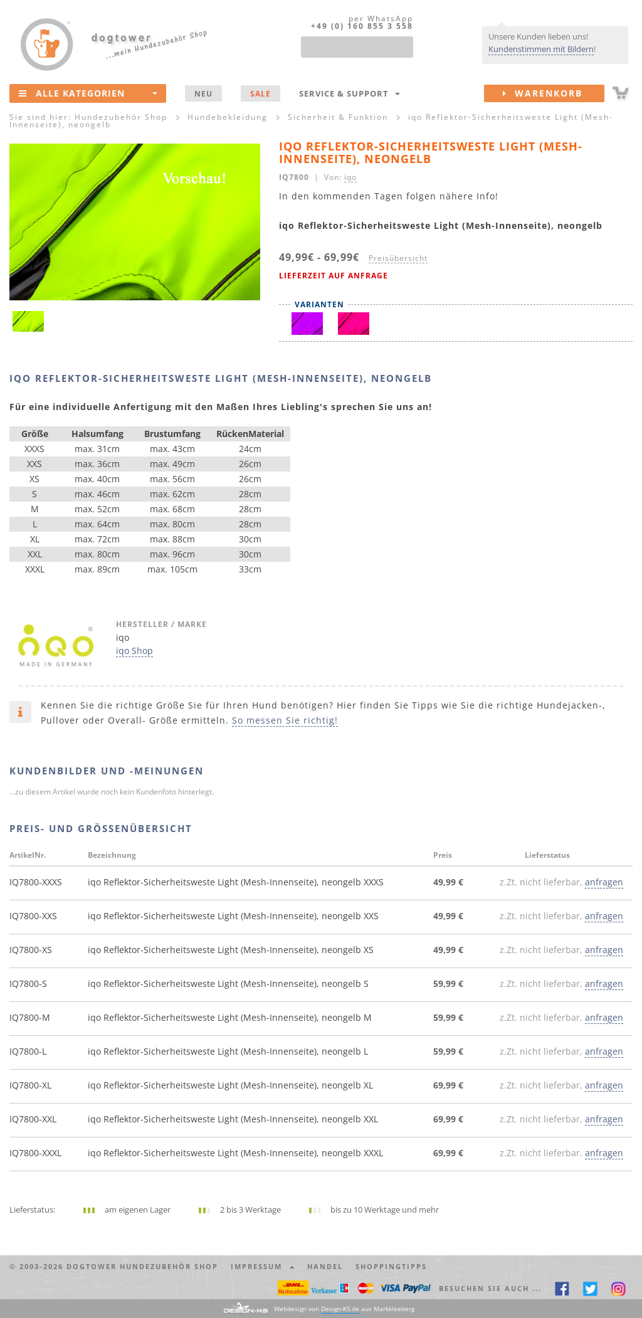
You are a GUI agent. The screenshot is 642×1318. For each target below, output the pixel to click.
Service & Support (349, 93)
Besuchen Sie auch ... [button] (490, 1288)
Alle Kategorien (88, 93)
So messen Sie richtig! (285, 720)
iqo (350, 177)
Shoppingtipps (391, 1266)
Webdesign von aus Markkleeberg (344, 1309)
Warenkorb (553, 93)
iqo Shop (134, 650)
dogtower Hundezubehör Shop (142, 1266)
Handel (325, 1266)
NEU (203, 93)
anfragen (604, 882)
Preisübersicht (398, 258)
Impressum (263, 1266)
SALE (260, 93)
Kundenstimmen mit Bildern (541, 49)
